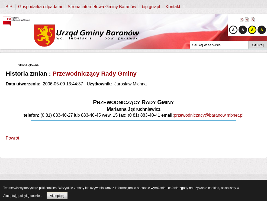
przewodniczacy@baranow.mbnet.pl (208, 115)
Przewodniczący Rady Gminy (95, 73)
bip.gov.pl (151, 6)
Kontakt (173, 6)
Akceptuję (57, 196)
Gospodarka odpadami (40, 6)
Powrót (12, 138)
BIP (8, 6)
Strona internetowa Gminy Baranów (102, 6)
